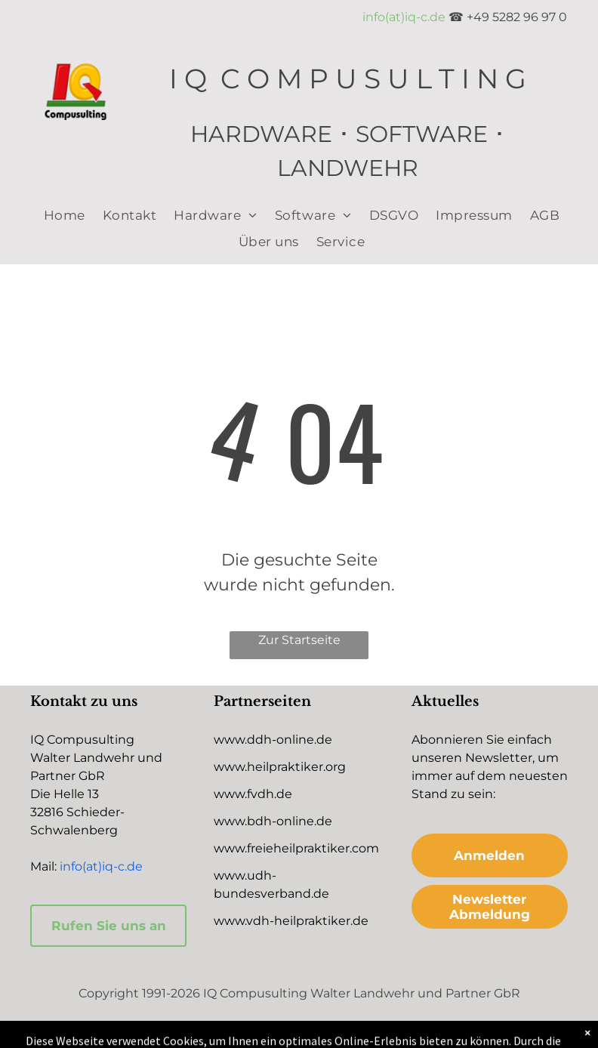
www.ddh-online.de (273, 739)
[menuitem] (61, 215)
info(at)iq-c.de (403, 17)
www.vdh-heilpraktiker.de (291, 921)
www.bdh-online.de (273, 821)
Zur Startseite (299, 640)
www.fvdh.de (253, 794)
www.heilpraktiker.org (280, 767)
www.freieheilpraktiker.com (296, 848)
